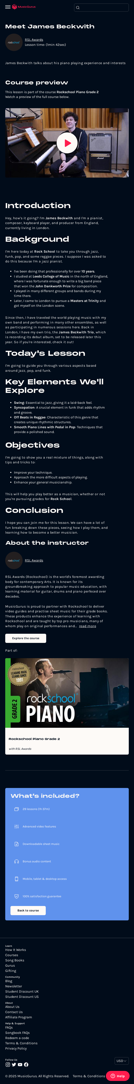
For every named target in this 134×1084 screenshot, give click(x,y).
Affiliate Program (18, 1017)
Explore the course (25, 638)
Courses (11, 955)
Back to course (28, 910)
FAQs (9, 1027)
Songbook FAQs (17, 1032)
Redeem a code (17, 1038)
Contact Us (14, 1012)
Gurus (10, 965)
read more (87, 626)
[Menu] (8, 7)
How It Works (15, 950)
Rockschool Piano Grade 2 (34, 739)
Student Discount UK (22, 991)
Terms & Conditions (21, 1043)
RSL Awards (34, 40)
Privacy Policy (16, 1048)
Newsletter (13, 986)
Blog (8, 981)
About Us (12, 1007)
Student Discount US (22, 996)
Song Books (14, 960)
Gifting (10, 971)
